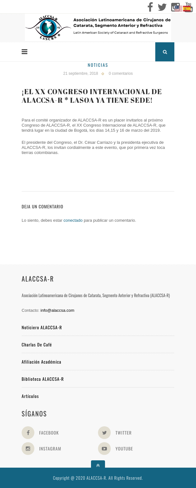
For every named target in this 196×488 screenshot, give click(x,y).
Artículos (30, 396)
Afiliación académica (41, 361)
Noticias (98, 64)
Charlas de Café (37, 344)
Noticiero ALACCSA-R (42, 327)
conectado (73, 220)
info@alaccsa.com (57, 310)
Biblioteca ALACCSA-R (43, 378)
